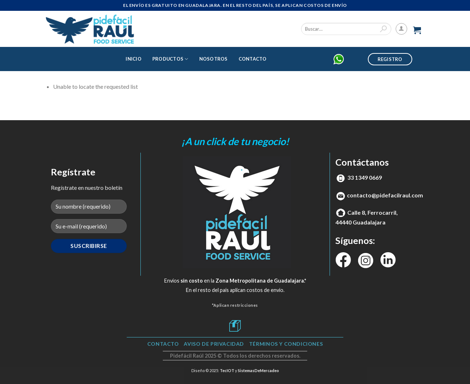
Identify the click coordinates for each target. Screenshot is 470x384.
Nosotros (213, 59)
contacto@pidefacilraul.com (385, 195)
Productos (170, 59)
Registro (390, 59)
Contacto (253, 59)
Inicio (134, 59)
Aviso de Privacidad (214, 344)
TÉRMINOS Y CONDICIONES (286, 344)
